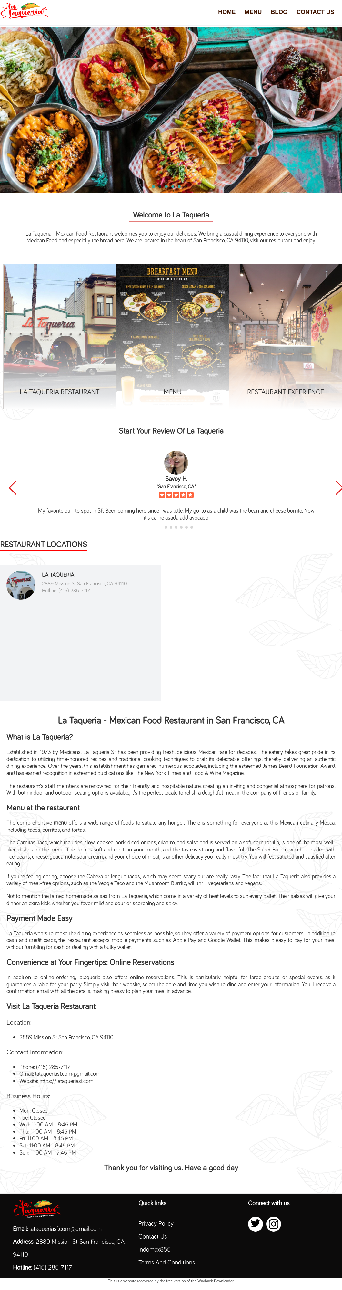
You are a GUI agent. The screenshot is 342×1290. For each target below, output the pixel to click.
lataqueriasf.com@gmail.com (68, 1073)
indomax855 (154, 1249)
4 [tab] (173, 186)
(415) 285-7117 (53, 1267)
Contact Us (315, 12)
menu (60, 822)
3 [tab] (166, 186)
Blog (279, 12)
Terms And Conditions (166, 1262)
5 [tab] (179, 186)
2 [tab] (160, 186)
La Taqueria (58, 574)
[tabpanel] (171, 110)
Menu (253, 12)
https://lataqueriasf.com (66, 1080)
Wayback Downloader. (215, 1280)
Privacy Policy (156, 1223)
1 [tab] (153, 186)
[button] (12, 488)
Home (227, 12)
